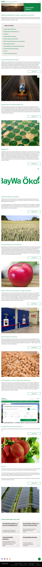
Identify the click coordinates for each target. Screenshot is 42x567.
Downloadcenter (31, 563)
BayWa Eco (6, 34)
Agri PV (5, 51)
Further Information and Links (10, 53)
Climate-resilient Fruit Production (11, 38)
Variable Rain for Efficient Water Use (11, 31)
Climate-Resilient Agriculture (10, 29)
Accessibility (38, 565)
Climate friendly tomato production (11, 48)
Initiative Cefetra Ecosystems (10, 36)
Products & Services (19, 563)
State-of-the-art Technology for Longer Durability (14, 41)
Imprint (37, 563)
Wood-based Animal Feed (9, 43)
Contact (25, 563)
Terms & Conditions (14, 565)
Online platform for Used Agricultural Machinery (14, 46)
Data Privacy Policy (23, 565)
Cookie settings (31, 565)
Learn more (34, 71)
